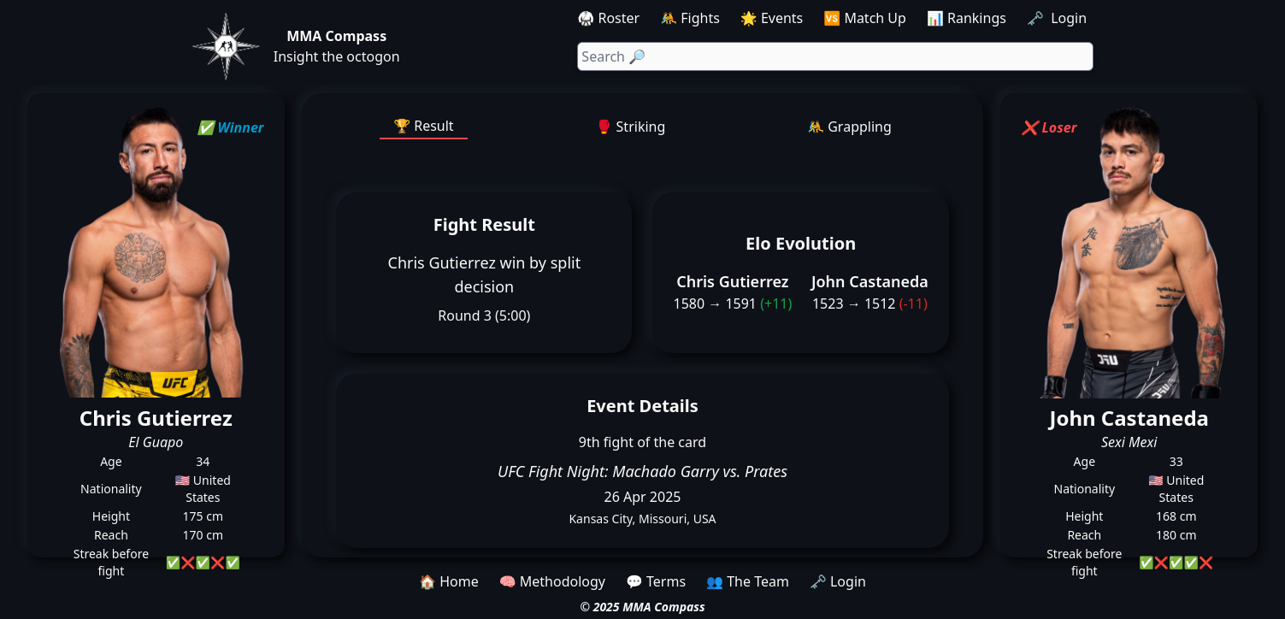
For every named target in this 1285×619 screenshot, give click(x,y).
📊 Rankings (966, 18)
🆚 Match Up (864, 18)
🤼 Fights (690, 18)
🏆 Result (423, 125)
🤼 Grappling (849, 126)
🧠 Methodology (552, 581)
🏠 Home (449, 581)
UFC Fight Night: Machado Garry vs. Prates (642, 471)
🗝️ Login (1058, 18)
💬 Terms (656, 581)
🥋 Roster (608, 18)
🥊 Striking (631, 126)
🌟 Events (771, 18)
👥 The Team (747, 581)
